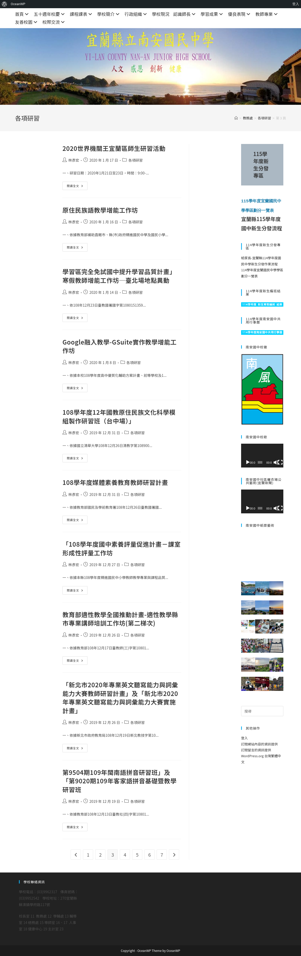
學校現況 (160, 14)
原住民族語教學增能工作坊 (100, 209)
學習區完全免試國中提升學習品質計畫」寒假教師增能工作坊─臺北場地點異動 (119, 276)
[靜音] (275, 461)
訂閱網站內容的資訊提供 (259, 743)
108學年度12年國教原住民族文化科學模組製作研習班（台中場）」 (119, 416)
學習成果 (212, 14)
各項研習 (135, 160)
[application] (262, 455)
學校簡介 (109, 14)
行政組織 (136, 14)
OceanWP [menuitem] (18, 4)
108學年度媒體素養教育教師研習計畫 (115, 482)
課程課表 (81, 14)
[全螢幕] (280, 461)
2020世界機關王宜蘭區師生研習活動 (113, 148)
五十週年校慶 (50, 14)
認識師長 (185, 14)
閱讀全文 (77, 186)
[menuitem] (4, 4)
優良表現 (240, 14)
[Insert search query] (262, 711)
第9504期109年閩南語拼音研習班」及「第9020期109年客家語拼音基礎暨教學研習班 (119, 781)
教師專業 (267, 14)
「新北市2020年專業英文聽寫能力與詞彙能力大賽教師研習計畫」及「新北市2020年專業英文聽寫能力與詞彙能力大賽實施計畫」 (120, 697)
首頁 (22, 14)
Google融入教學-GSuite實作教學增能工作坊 (119, 346)
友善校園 (27, 22)
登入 (244, 737)
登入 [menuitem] (295, 4)
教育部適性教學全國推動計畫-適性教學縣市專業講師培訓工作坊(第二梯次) (120, 619)
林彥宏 (73, 160)
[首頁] (236, 118)
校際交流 (54, 22)
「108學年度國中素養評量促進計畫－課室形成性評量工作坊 (121, 548)
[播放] (247, 461)
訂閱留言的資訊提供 (256, 749)
